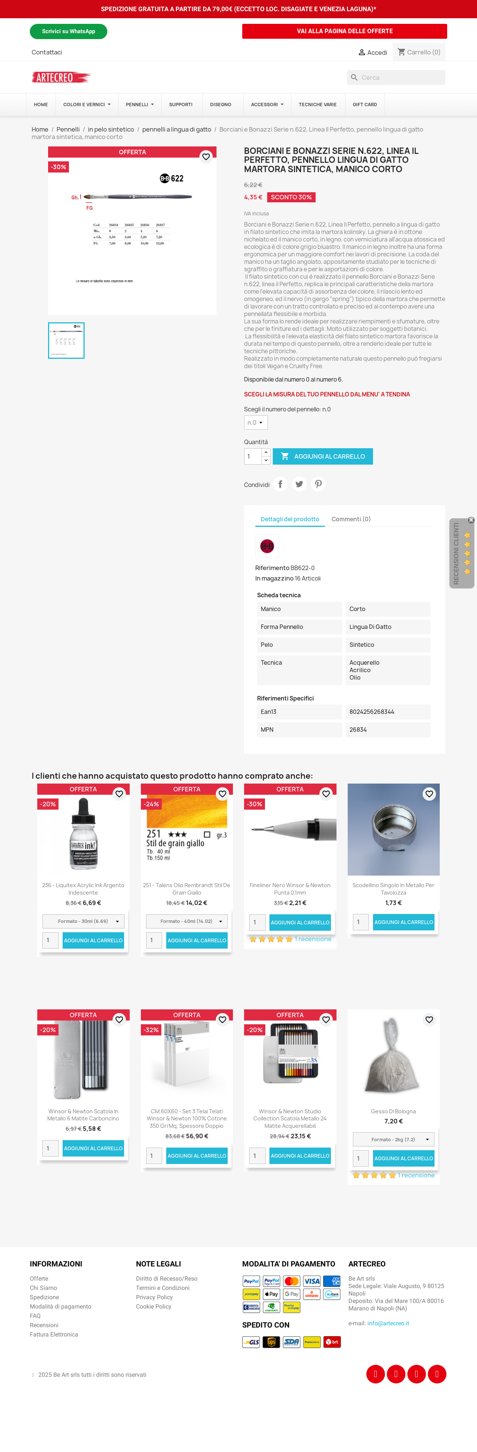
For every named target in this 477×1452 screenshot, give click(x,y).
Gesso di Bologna (393, 1111)
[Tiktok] (416, 1374)
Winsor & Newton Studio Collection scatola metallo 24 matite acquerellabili (290, 1119)
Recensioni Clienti (456, 554)
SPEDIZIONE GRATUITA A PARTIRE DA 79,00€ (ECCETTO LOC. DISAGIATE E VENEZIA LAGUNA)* (238, 9)
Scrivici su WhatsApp (68, 31)
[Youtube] (437, 1374)
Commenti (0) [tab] (351, 519)
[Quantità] (253, 456)
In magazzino (274, 578)
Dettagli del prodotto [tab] (290, 519)
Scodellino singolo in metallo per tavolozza (394, 889)
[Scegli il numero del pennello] (256, 422)
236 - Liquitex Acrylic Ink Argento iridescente (83, 889)
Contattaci (47, 52)
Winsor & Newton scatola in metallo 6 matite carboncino (83, 1115)
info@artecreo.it (388, 1323)
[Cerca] (396, 77)
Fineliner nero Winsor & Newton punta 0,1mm (290, 889)
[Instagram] (396, 1374)
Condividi (280, 484)
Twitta (299, 484)
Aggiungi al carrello (323, 456)
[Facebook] (375, 1374)
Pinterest (318, 484)
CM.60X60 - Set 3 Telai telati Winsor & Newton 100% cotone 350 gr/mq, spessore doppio (187, 1119)
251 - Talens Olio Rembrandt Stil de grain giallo (186, 889)
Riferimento (272, 568)
